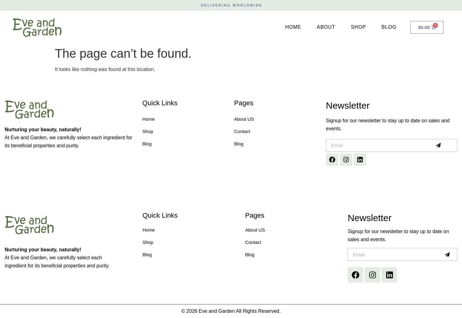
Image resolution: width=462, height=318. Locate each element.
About (326, 27)
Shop (358, 27)
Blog (388, 27)
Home (293, 27)
